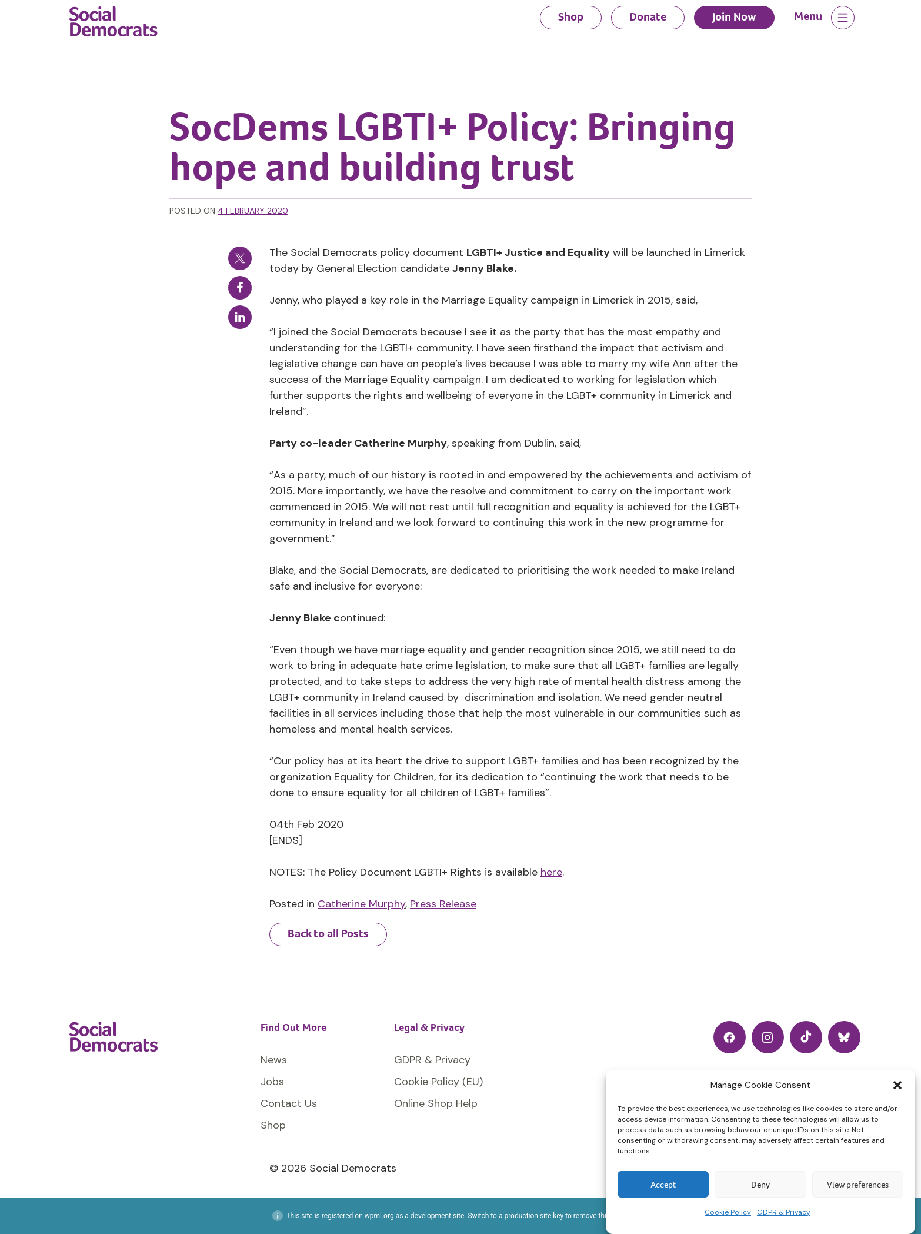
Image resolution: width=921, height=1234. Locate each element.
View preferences (858, 1184)
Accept (663, 1184)
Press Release (443, 904)
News (274, 1060)
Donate (647, 17)
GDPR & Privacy (783, 1212)
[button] (897, 1085)
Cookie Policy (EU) (438, 1082)
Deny (760, 1184)
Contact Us (289, 1103)
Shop (570, 17)
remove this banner (603, 1216)
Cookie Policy (728, 1212)
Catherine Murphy (361, 904)
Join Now (734, 17)
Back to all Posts (328, 934)
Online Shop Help (436, 1103)
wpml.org (379, 1216)
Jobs (272, 1082)
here (551, 872)
